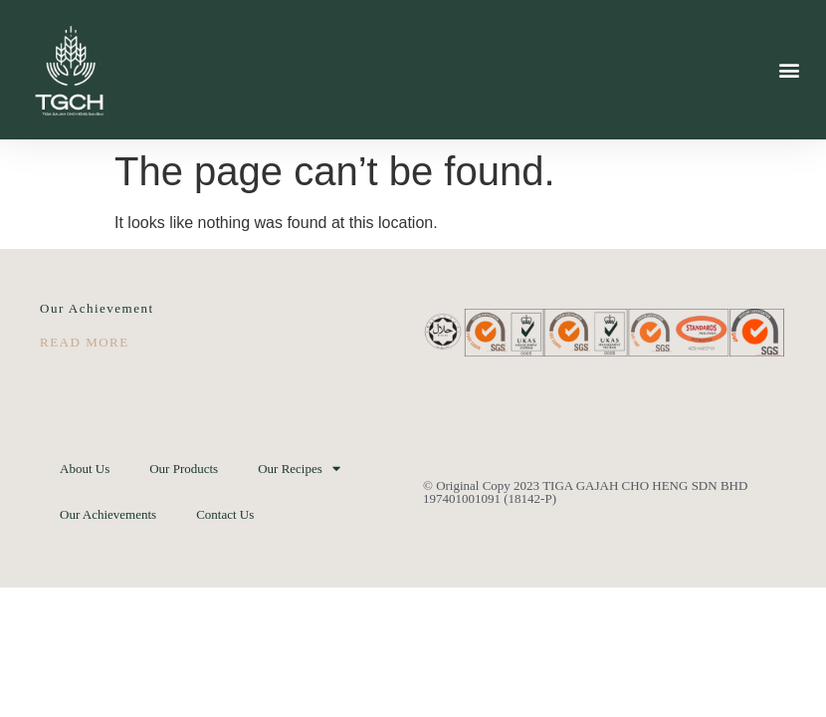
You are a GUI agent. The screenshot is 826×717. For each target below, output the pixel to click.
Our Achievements (108, 514)
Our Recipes (299, 468)
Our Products (183, 468)
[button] (789, 69)
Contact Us (225, 514)
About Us (84, 468)
